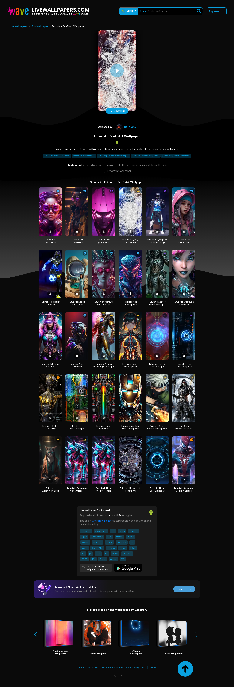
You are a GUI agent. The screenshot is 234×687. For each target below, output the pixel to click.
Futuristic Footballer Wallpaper (50, 303)
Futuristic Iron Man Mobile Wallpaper (130, 427)
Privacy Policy (133, 667)
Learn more (184, 589)
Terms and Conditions (111, 667)
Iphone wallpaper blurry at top (175, 155)
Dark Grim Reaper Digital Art (183, 427)
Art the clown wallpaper (84, 155)
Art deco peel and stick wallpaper (113, 155)
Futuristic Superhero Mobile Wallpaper (184, 489)
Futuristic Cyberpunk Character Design (157, 241)
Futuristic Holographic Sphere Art (130, 489)
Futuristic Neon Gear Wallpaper (157, 489)
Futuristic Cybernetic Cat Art (50, 489)
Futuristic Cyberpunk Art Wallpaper (103, 303)
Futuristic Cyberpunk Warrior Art (50, 365)
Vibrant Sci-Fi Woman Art (50, 241)
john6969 (125, 127)
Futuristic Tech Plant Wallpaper (76, 427)
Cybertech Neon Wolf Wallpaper (103, 489)
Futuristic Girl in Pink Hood (184, 241)
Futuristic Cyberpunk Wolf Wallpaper (77, 489)
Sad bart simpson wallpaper (145, 155)
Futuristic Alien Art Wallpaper (130, 303)
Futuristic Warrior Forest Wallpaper (157, 303)
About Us (93, 667)
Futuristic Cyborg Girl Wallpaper (130, 365)
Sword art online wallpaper (57, 155)
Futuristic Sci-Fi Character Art (76, 241)
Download (117, 111)
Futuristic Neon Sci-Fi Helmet (77, 365)
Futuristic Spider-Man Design (50, 427)
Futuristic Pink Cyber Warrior (103, 241)
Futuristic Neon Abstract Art (103, 427)
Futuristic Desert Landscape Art (77, 303)
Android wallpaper (102, 520)
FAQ (144, 667)
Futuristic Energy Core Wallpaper (157, 365)
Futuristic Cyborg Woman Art (130, 241)
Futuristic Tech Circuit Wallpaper (184, 365)
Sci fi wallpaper (40, 26)
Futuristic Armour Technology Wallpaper (103, 365)
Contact (82, 667)
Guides (152, 667)
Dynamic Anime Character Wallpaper (157, 427)
